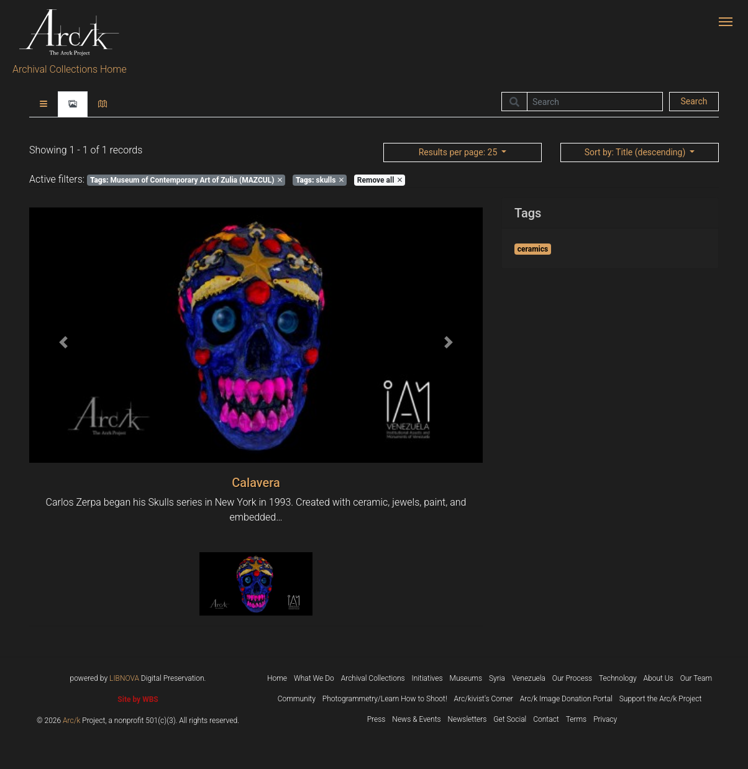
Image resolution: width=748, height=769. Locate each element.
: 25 (459, 152)
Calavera (256, 482)
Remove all (379, 180)
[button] (63, 342)
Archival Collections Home (69, 69)
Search (693, 101)
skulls (320, 180)
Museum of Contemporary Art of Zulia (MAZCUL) (186, 180)
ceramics (533, 249)
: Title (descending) (636, 152)
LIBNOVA (124, 678)
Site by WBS (137, 699)
